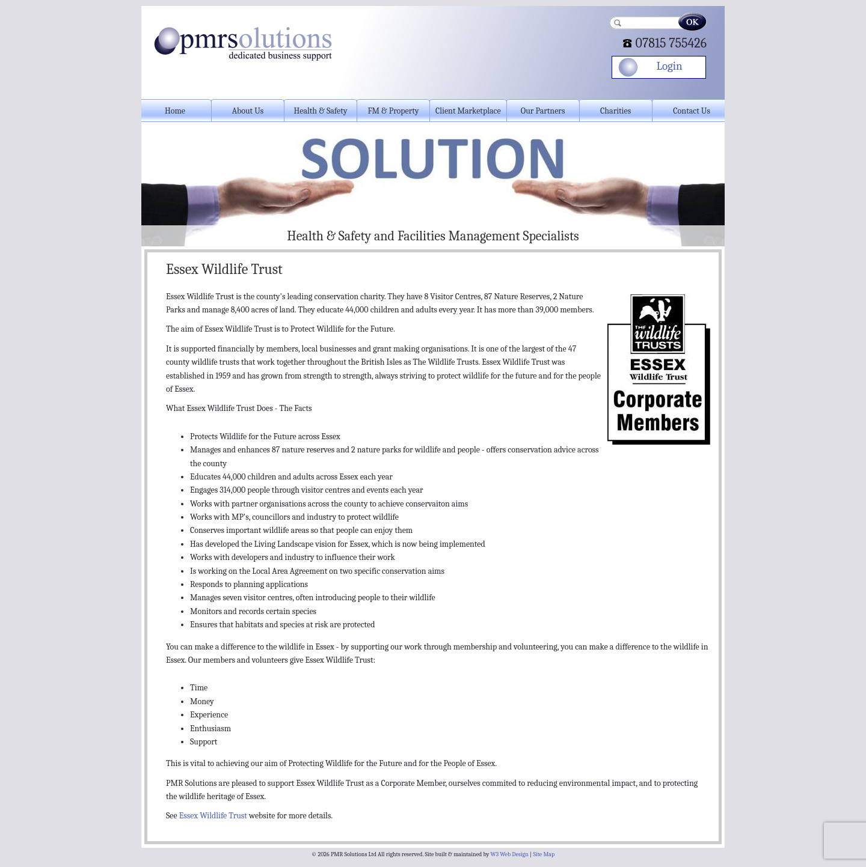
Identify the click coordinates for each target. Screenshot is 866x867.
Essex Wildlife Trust (213, 816)
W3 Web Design (510, 854)
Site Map (543, 854)
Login (669, 66)
